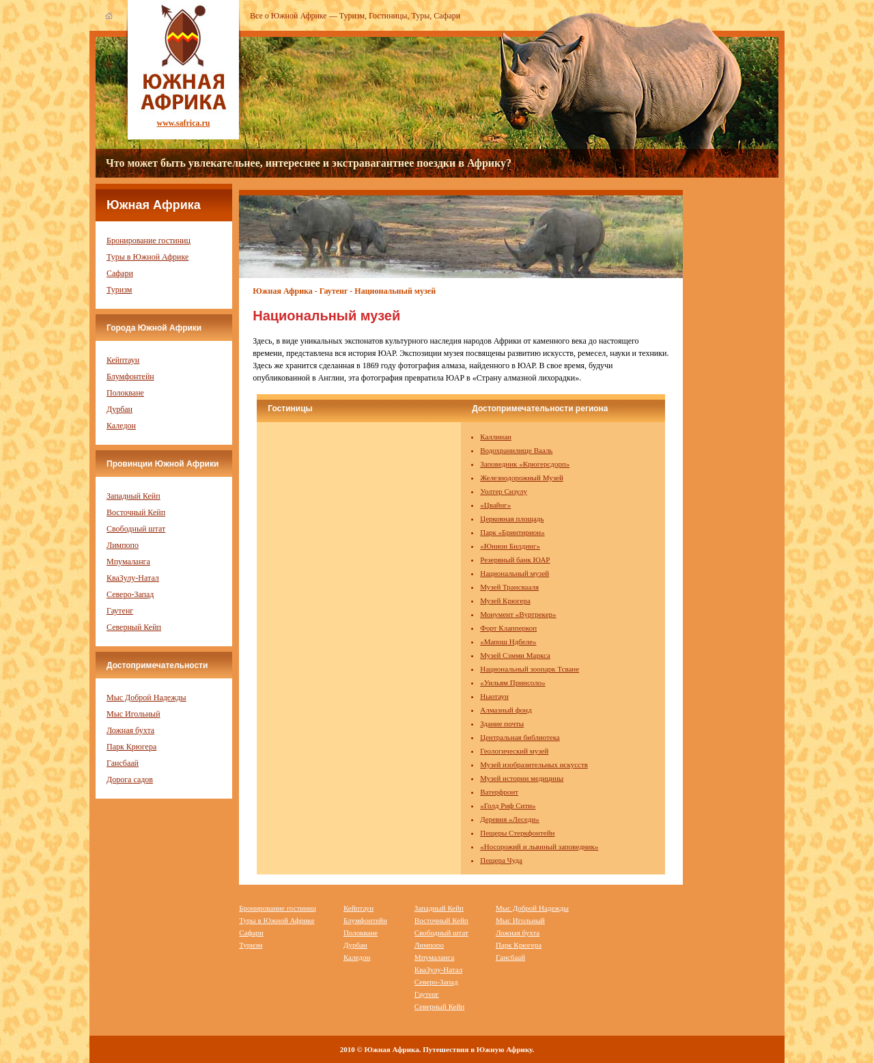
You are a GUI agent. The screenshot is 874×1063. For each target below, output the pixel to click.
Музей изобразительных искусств (534, 764)
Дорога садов (130, 779)
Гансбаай (123, 763)
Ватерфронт (499, 792)
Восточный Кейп (136, 512)
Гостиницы (388, 15)
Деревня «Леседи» (509, 819)
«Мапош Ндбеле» (508, 641)
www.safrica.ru (183, 123)
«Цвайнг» (495, 505)
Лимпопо (123, 545)
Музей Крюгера (505, 600)
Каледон (121, 425)
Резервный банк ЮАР (515, 559)
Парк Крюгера (131, 746)
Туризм (352, 15)
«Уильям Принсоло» (512, 682)
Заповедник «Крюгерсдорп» (524, 464)
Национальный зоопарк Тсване (529, 669)
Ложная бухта (130, 730)
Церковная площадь (512, 518)
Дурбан (119, 409)
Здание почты (502, 723)
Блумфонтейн (130, 376)
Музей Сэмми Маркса (515, 655)
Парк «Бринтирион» (512, 532)
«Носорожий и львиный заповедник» (539, 846)
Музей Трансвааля (509, 587)
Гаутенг (120, 611)
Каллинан (495, 436)
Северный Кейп (134, 627)
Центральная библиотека (520, 737)
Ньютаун (494, 696)
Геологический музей (514, 751)
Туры (421, 15)
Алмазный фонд (506, 710)
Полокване (125, 393)
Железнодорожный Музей (521, 477)
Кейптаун (123, 360)
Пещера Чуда (501, 860)
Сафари (447, 15)
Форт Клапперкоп (508, 628)
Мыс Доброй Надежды (146, 697)
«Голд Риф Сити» (507, 805)
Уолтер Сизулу (503, 491)
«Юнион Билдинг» (510, 546)
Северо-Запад (130, 594)
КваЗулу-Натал (133, 578)
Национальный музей (514, 573)
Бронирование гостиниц (149, 240)
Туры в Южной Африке (147, 257)
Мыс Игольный (133, 714)
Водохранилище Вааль (516, 450)
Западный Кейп (133, 496)
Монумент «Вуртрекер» (518, 614)
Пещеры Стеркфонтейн (517, 833)
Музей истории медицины (521, 778)
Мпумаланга (128, 561)
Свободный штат (136, 529)
